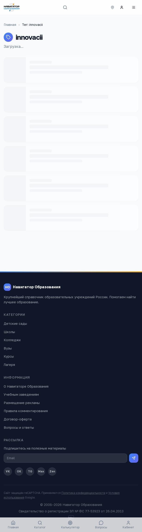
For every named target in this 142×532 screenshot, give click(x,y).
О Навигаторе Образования (26, 386)
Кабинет (128, 524)
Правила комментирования (26, 411)
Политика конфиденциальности (83, 493)
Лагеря (9, 365)
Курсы (9, 356)
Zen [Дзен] (52, 471)
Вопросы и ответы (19, 427)
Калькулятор (70, 524)
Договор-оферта (18, 419)
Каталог (39, 524)
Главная (10, 25)
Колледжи (12, 340)
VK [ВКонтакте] (8, 471)
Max (41, 471)
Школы (9, 332)
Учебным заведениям (21, 394)
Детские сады (15, 323)
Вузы (8, 348)
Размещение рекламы (22, 403)
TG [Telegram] (30, 471)
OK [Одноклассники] (19, 471)
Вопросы (101, 524)
